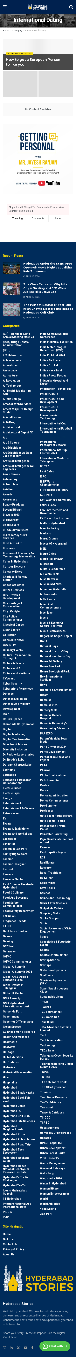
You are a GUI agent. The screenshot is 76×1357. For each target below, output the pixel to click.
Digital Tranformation (17, 739)
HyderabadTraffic (14, 1185)
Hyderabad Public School (19, 1139)
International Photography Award (53, 443)
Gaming (8, 941)
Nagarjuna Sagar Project (56, 636)
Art (5, 437)
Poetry (44, 785)
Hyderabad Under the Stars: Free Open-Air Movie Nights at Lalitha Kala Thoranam (47, 267)
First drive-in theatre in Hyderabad (18, 886)
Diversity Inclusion (15, 749)
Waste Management (53, 1163)
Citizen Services (13, 590)
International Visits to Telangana (54, 460)
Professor (46, 810)
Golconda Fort (12, 1011)
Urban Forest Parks (52, 1153)
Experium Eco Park (15, 848)
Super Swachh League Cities (54, 990)
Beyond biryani (12, 509)
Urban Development (53, 1148)
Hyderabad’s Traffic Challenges (16, 1179)
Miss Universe (49, 579)
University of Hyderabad (55, 1132)
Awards (8, 494)
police (44, 790)
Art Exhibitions (12, 447)
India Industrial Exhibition (56, 342)
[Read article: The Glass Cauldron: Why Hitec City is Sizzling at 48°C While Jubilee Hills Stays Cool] (11, 289)
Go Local (8, 1239)
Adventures (10, 365)
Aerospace (10, 370)
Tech (43, 1035)
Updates (45, 1137)
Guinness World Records (19, 1031)
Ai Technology (12, 385)
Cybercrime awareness (18, 688)
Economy (9, 769)
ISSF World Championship (49, 483)
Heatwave (9, 1047)
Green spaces (12, 1026)
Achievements (12, 360)
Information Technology (55, 388)
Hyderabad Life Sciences (19, 1121)
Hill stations (11, 1062)
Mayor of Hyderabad (53, 543)
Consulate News (13, 639)
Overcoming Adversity (54, 728)
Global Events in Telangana (13, 986)
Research (46, 867)
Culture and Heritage (16, 673)
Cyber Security (12, 683)
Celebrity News (12, 571)
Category (17, 30)
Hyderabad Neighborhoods (13, 1128)
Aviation (8, 489)
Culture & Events (13, 663)
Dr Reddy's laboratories (18, 754)
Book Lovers (11, 524)
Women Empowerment (54, 1193)
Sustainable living (52, 996)
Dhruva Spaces (12, 719)
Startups (45, 965)
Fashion (8, 859)
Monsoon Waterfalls (53, 589)
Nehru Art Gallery (51, 661)
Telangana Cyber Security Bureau (56, 1057)
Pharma (45, 770)
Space (44, 936)
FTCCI (7, 926)
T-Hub (44, 1001)
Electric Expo (11, 793)
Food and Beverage (15, 897)
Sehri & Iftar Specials (53, 903)
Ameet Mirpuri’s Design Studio (18, 410)
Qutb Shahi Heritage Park (56, 815)
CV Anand (9, 678)
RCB (42, 857)
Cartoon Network (14, 566)
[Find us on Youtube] (25, 1348)
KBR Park (46, 494)
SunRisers (46, 975)
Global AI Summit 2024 (17, 971)
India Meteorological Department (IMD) (53, 348)
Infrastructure (49, 393)
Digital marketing (14, 734)
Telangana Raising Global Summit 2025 (56, 1065)
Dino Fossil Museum (16, 744)
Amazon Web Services (17, 404)
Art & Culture (11, 442)
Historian (9, 1067)
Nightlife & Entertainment (56, 689)
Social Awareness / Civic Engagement (56, 930)
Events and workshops (17, 833)
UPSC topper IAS (51, 1142)
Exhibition (9, 843)
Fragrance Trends (14, 921)
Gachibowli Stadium (16, 931)
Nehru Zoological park (55, 671)
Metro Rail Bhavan (51, 558)
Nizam (44, 694)
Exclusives (10, 838)
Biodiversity (10, 519)
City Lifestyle (11, 611)
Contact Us (10, 1244)
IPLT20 (44, 466)
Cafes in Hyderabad (15, 561)
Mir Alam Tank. (49, 574)
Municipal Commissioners (50, 606)
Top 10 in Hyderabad (53, 1087)
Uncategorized (49, 1127)
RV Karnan (46, 877)
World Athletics (50, 1203)
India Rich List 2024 (52, 355)
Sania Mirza (47, 882)
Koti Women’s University (55, 499)
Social (44, 923)
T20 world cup (49, 1017)
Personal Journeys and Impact (55, 758)
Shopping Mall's (50, 913)
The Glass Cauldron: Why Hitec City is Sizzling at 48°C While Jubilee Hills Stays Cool (46, 288)
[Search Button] (71, 7)
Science (45, 893)
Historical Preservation (18, 1072)
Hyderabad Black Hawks (18, 1092)
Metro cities (48, 553)
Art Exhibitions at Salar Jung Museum (17, 454)
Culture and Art (13, 668)
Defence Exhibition (15, 698)
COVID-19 (9, 645)
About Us (9, 1254)
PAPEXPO (46, 733)
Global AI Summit (14, 966)
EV (4, 818)
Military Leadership (52, 568)
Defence (8, 693)
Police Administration (54, 795)
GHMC (7, 956)
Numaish (46, 700)
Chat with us (54, 1346)
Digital (7, 729)
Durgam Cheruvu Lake (17, 764)
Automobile (10, 484)
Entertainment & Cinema (18, 808)
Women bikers (49, 1188)
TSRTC (44, 1122)
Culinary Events (13, 650)
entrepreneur (11, 813)
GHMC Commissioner (17, 961)
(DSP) (6, 350)
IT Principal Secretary (54, 489)
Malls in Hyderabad (52, 523)
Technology (47, 1045)
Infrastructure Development (49, 409)
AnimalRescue (12, 417)
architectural (11, 427)
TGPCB (45, 1072)
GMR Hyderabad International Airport (16, 1005)
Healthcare (10, 1041)
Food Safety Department (18, 910)
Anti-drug (9, 422)
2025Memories (13, 355)
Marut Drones (49, 538)
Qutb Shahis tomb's (53, 820)
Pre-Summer (48, 805)
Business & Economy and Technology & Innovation (19, 555)
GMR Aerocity (12, 998)
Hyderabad (10, 1087)
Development (11, 708)
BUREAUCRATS (13, 543)
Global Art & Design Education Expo (15, 978)
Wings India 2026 (51, 1178)
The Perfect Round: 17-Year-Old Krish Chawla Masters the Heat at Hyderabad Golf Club (48, 308)
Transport (46, 1107)
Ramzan (45, 847)
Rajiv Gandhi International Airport (56, 841)
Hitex (6, 1077)
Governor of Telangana (18, 1021)
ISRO (43, 476)
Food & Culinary (13, 892)
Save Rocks (47, 887)
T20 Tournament (51, 1011)
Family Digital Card (15, 854)
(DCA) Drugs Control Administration (16, 343)
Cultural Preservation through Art (17, 657)
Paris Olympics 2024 (53, 746)
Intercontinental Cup (53, 423)
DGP (6, 714)
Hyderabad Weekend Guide (16, 1159)
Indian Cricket (49, 365)
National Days (49, 646)
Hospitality (10, 1082)
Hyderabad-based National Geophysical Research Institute (16, 1169)
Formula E (9, 916)
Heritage (8, 1052)
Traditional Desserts (53, 1097)
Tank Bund (47, 1022)
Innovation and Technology (49, 417)
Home (6, 30)
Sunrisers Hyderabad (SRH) (53, 982)
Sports (44, 949)
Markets (45, 533)
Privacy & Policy (13, 1249)
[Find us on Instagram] (4, 1348)
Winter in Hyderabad (53, 1183)
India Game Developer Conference (54, 335)
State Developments (53, 970)
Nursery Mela (48, 710)
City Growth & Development (11, 596)
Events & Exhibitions (16, 828)
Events (7, 823)
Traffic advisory (50, 1102)
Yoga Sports (48, 1208)
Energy (7, 798)
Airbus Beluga (12, 398)
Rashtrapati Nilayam (53, 852)
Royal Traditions (51, 872)
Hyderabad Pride (14, 1134)
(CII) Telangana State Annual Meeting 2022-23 (18, 335)
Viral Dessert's (49, 1158)
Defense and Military (16, 703)
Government (11, 1016)
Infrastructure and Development (52, 400)
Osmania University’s (53, 723)
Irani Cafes (47, 471)
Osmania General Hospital (51, 717)
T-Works (45, 1006)
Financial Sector (13, 879)
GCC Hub (8, 946)
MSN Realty (47, 599)
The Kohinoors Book (53, 1082)
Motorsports (48, 594)
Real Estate (47, 862)
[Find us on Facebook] (32, 1348)
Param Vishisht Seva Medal (53, 740)
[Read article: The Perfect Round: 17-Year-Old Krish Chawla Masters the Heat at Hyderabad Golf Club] (11, 309)
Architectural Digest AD (18, 432)
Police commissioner (54, 800)
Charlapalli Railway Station (15, 578)
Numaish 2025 (49, 705)
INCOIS (7, 1212)
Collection (9, 634)
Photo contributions (53, 775)
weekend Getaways (52, 1168)
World (44, 1198)
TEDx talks (47, 1050)
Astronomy (10, 479)
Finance (8, 874)
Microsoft (46, 563)
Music (44, 617)
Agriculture (10, 375)
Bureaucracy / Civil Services (15, 536)
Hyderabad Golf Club (16, 1116)
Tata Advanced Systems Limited (55, 1029)
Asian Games (11, 474)
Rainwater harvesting (54, 834)
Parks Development (53, 751)
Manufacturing (49, 528)
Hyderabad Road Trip (17, 1144)
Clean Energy (11, 629)
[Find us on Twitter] (18, 1347)
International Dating (35, 30)
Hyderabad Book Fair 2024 (16, 1099)
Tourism (45, 1092)
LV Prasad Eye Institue (54, 518)
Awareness (10, 499)
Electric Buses (12, 788)
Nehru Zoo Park (50, 666)
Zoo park (46, 1213)
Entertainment (12, 803)
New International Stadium (51, 678)
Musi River (47, 612)
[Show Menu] (5, 7)
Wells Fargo (47, 1173)
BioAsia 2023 (11, 514)
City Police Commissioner (12, 618)
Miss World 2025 (51, 584)
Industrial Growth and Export (54, 382)
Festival (8, 869)
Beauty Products (13, 504)
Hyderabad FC (12, 1111)
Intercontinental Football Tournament (56, 430)
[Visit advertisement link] (38, 159)
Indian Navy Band (51, 370)
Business (9, 548)
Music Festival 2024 (53, 630)
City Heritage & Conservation (12, 605)
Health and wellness (16, 1036)
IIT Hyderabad (12, 1198)
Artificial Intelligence (16, 460)
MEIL (43, 548)
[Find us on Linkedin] (11, 1348)
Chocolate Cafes (13, 584)
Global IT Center (13, 993)
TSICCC (45, 1117)
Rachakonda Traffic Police (53, 827)
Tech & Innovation (51, 1040)
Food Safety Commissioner (12, 904)
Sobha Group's (49, 918)
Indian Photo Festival (53, 375)
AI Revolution (11, 380)
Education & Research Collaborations (17, 781)
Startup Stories (50, 960)
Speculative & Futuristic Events (55, 943)
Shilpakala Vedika (51, 908)
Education (9, 774)
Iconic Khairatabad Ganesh (15, 1192)
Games (7, 936)
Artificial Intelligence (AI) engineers (19, 467)
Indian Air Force (50, 360)
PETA (43, 765)
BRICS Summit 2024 (15, 529)
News (43, 684)
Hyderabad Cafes (14, 1105)
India (6, 1217)
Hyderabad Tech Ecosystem (13, 1151)
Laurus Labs (48, 505)
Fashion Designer (14, 864)
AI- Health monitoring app (17, 392)
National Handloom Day (55, 656)
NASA (43, 641)
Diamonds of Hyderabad (19, 724)
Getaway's (9, 951)
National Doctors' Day (54, 651)
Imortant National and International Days (17, 1205)
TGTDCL (45, 1077)
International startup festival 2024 (53, 451)
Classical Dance (13, 624)
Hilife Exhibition (13, 1057)
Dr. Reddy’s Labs (13, 759)
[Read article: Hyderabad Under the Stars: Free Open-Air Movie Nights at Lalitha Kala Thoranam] (11, 268)
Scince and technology (55, 898)
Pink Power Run (50, 780)
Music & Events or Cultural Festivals (51, 624)
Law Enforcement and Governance (54, 511)
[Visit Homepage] (37, 7)
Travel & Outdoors (52, 1112)
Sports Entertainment (54, 955)
